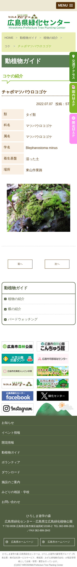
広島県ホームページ (22, 541)
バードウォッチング (23, 319)
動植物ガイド (28, 37)
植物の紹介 (51, 37)
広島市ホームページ (59, 541)
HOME (9, 37)
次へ (57, 263)
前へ (20, 263)
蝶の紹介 (14, 309)
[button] (65, 5)
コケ (7, 46)
